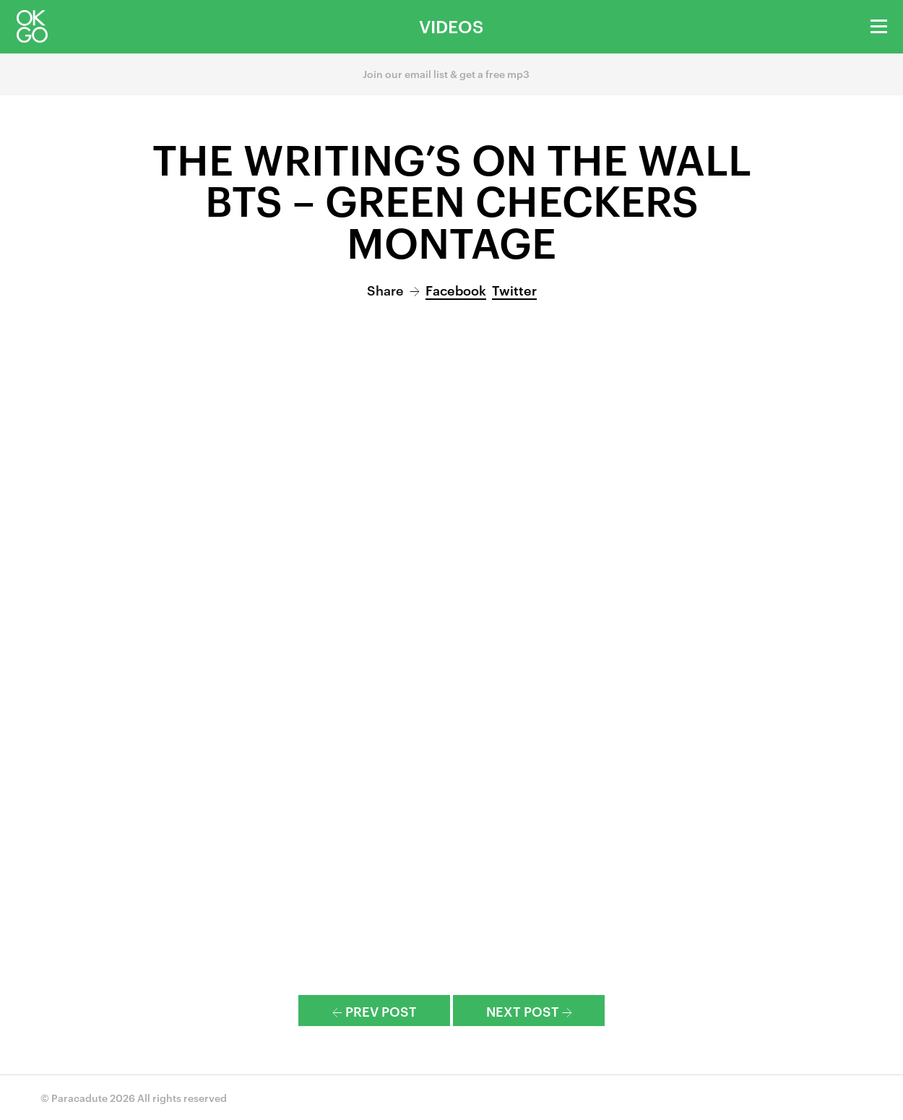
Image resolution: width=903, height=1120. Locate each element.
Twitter (514, 289)
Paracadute (79, 1097)
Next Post (529, 1010)
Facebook (455, 289)
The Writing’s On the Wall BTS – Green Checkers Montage (451, 199)
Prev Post (374, 1010)
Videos (451, 26)
